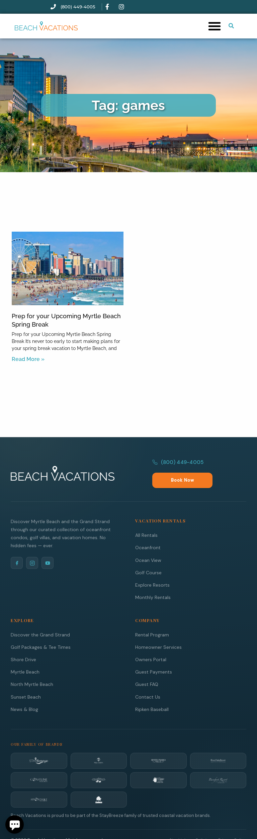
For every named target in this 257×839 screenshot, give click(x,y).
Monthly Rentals (153, 583)
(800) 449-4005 (177, 465)
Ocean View (148, 546)
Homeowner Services (158, 632)
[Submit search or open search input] (231, 25)
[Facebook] (17, 548)
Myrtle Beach (25, 657)
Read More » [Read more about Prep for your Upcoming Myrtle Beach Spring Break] (28, 359)
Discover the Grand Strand (40, 620)
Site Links (179, 826)
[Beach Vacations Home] (62, 465)
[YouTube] (47, 548)
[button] (214, 26)
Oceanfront (148, 533)
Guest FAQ (146, 670)
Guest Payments (153, 657)
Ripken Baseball (152, 695)
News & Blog (24, 695)
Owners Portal (150, 645)
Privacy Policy (232, 826)
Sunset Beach (26, 682)
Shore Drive (23, 645)
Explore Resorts (152, 570)
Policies (203, 826)
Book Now (228, 466)
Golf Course (148, 558)
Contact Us (147, 682)
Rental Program (152, 620)
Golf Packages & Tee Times (41, 632)
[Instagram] (32, 548)
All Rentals (146, 520)
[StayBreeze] (39, 746)
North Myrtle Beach (32, 670)
